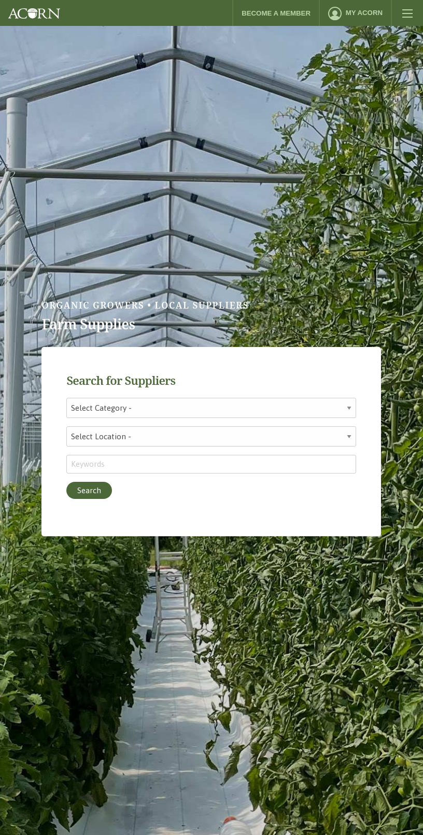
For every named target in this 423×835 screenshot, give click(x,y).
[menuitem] (355, 13)
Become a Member (276, 13)
